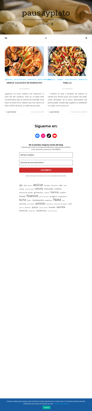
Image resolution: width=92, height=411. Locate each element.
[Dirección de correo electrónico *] (46, 162)
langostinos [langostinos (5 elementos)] (62, 196)
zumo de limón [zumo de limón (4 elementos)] (52, 211)
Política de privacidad (61, 404)
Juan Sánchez (11, 112)
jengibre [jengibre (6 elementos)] (53, 196)
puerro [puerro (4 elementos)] (21, 207)
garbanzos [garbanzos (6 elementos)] (38, 192)
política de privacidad (48, 176)
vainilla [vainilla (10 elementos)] (60, 207)
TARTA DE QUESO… (39, 243)
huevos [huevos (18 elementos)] (32, 195)
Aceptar (46, 407)
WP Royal (59, 395)
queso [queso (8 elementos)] (35, 207)
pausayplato (46, 13)
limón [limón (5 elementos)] (29, 200)
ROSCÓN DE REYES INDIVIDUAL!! (33, 369)
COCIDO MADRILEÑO (28, 352)
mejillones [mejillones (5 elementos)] (48, 200)
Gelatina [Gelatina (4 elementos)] (46, 192)
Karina (27, 305)
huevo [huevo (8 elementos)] (22, 196)
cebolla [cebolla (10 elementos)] (38, 188)
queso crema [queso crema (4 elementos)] (43, 207)
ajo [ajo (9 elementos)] (21, 185)
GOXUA (53, 327)
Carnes (60, 80)
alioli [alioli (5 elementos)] (25, 185)
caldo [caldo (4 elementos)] (65, 185)
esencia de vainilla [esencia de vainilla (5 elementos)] (26, 192)
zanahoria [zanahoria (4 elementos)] (32, 211)
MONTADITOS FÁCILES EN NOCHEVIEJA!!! (36, 375)
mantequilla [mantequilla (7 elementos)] (38, 200)
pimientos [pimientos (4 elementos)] (49, 204)
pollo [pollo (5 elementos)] (70, 204)
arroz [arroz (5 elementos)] (30, 185)
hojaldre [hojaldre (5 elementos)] (63, 192)
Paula (27, 259)
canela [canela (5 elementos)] (21, 189)
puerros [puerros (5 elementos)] (28, 207)
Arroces (8, 80)
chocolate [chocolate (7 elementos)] (48, 188)
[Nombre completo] (46, 155)
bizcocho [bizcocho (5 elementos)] (54, 185)
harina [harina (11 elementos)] (54, 192)
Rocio (27, 282)
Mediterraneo (44, 80)
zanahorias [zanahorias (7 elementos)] (41, 210)
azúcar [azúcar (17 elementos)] (38, 184)
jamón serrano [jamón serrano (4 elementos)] (44, 196)
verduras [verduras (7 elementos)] (23, 210)
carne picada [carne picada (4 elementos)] (29, 189)
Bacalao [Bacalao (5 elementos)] (47, 185)
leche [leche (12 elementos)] (22, 199)
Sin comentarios (24, 89)
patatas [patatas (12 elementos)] (40, 203)
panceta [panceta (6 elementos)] (22, 204)
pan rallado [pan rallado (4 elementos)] (30, 204)
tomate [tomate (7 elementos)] (52, 207)
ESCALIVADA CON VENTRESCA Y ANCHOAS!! (37, 358)
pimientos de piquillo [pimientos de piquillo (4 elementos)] (60, 204)
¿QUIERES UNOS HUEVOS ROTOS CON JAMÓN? (39, 363)
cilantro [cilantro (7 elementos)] (57, 188)
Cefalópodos (20, 80)
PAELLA (67, 83)
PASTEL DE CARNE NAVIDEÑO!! (45, 259)
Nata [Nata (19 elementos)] (57, 199)
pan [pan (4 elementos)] (63, 200)
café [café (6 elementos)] (60, 185)
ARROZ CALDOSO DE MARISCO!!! (24, 83)
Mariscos (32, 80)
